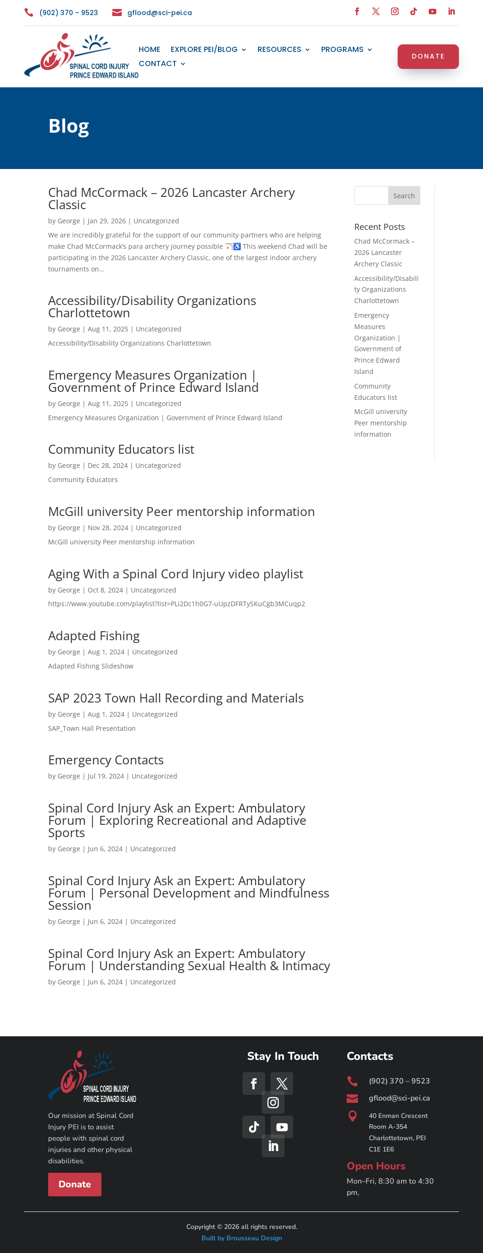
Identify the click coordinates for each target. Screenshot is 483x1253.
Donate (428, 56)
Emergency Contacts (106, 759)
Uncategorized (156, 220)
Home (149, 50)
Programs (342, 50)
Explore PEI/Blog (204, 50)
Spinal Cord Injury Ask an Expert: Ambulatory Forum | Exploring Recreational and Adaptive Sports (177, 820)
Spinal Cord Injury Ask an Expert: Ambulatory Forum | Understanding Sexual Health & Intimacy (189, 959)
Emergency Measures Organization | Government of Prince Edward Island (153, 381)
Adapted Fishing (94, 635)
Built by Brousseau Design (241, 1238)
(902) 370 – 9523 (68, 12)
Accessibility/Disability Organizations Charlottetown (152, 306)
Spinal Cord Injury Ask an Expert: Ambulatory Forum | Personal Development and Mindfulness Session (188, 893)
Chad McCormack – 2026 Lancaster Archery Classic (171, 198)
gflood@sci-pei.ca (159, 12)
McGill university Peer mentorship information (181, 511)
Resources (279, 50)
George (69, 220)
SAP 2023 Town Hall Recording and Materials (176, 697)
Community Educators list (121, 448)
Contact (158, 64)
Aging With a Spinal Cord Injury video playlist (175, 573)
